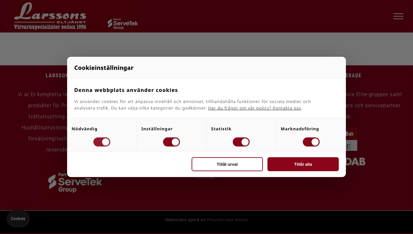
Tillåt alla (303, 164)
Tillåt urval (227, 164)
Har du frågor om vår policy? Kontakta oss (254, 108)
